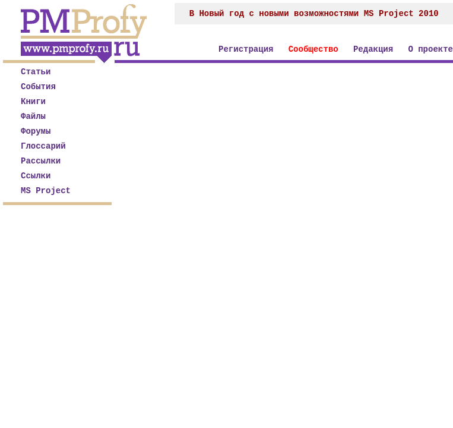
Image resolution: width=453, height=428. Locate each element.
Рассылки (41, 161)
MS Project (46, 191)
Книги (33, 101)
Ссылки (35, 176)
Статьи (35, 72)
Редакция (373, 49)
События (38, 87)
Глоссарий (43, 146)
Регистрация (245, 49)
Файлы (33, 116)
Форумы (35, 131)
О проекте (430, 49)
